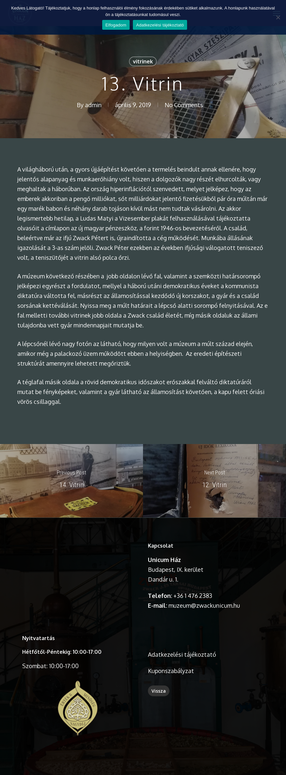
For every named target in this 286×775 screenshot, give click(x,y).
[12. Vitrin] (214, 481)
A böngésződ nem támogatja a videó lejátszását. (77, 568)
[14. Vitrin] (71, 481)
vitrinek (143, 61)
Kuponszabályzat (171, 670)
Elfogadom (115, 25)
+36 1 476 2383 (192, 595)
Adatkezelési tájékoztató (182, 654)
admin (93, 104)
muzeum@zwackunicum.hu (204, 605)
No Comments (184, 104)
